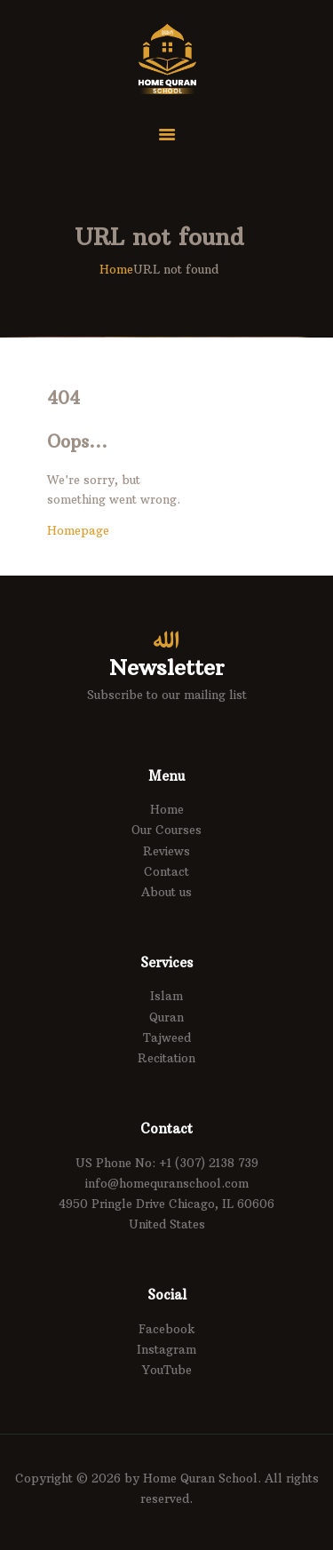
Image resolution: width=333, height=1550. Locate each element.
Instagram (166, 1349)
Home (116, 269)
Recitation (166, 1058)
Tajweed (167, 1037)
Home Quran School (200, 1478)
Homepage (78, 530)
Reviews (166, 851)
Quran (166, 1017)
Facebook (167, 1329)
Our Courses (166, 830)
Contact (166, 871)
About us (166, 892)
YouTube (167, 1370)
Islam (166, 996)
